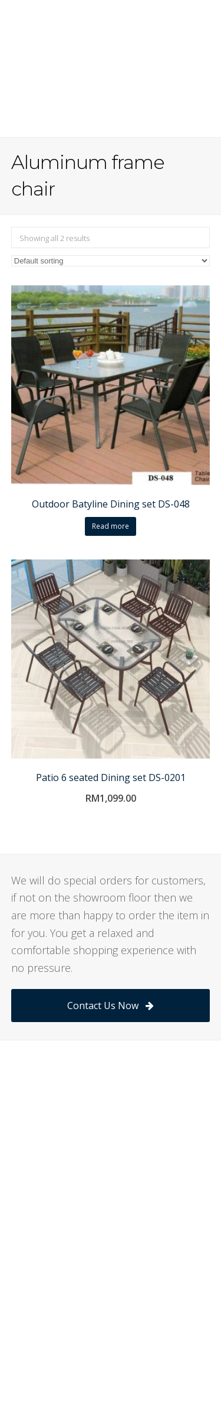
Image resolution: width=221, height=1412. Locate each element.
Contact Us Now (110, 1005)
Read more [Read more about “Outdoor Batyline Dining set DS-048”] (110, 526)
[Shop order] (110, 260)
